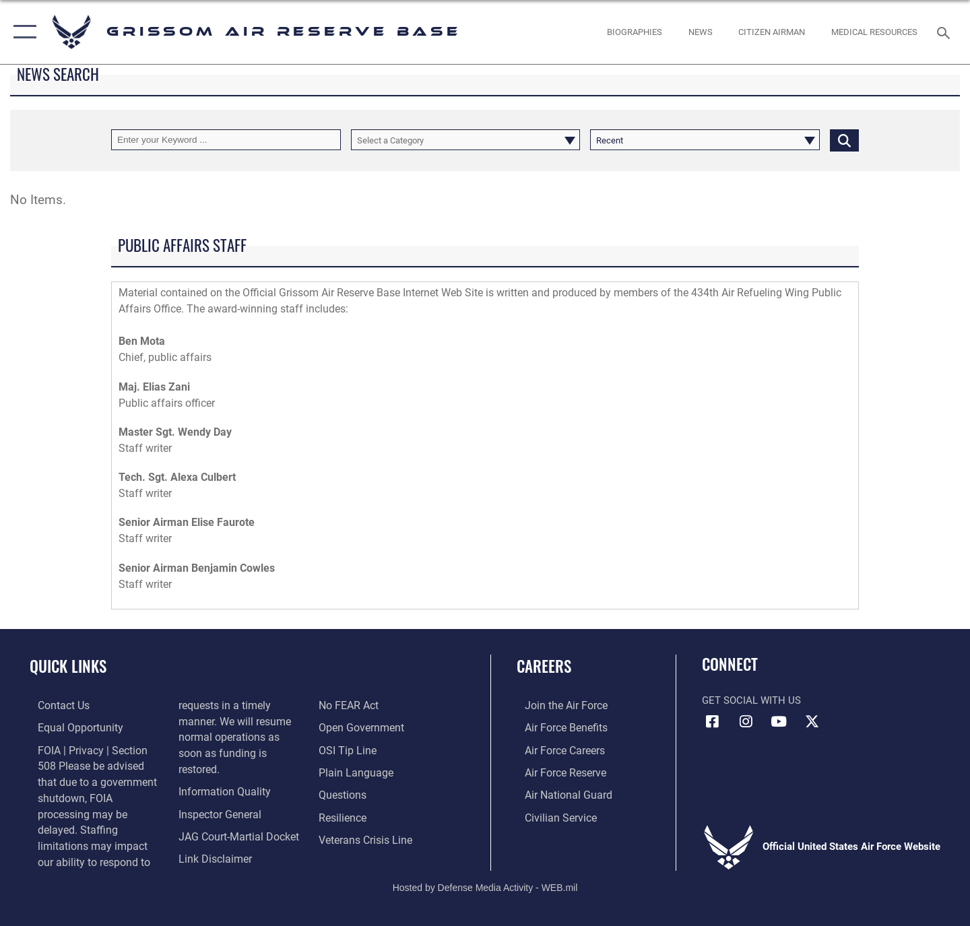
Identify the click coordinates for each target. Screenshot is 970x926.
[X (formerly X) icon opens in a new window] (812, 722)
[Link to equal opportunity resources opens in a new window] (70, 727)
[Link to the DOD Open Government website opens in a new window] (361, 727)
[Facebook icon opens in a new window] (712, 722)
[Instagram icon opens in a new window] (746, 722)
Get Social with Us (751, 700)
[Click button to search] (844, 139)
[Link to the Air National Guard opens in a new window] (558, 793)
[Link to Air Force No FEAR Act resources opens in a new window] (350, 705)
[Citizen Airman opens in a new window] (772, 31)
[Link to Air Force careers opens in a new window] (556, 749)
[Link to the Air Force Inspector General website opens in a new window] (215, 796)
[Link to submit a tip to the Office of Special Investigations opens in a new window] (348, 749)
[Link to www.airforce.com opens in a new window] (557, 705)
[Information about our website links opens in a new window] (211, 840)
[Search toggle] (945, 31)
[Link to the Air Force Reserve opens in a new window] (556, 771)
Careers (544, 666)
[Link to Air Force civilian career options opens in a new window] (551, 815)
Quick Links (68, 666)
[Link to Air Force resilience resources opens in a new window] (344, 815)
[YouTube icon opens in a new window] (779, 722)
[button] (22, 32)
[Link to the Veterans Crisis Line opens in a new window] (366, 837)
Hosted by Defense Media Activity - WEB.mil (485, 869)
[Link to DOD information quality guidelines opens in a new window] (219, 774)
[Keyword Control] (226, 139)
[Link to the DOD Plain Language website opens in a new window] (355, 771)
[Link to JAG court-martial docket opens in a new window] (234, 818)
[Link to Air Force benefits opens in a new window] (557, 727)
